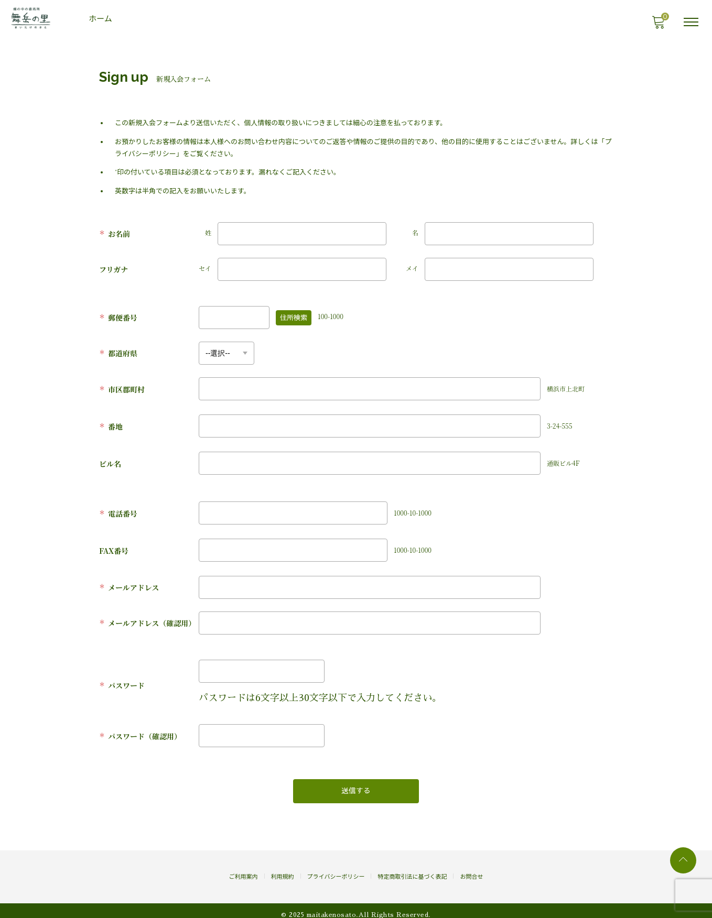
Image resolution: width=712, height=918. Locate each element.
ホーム (101, 19)
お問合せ (471, 868)
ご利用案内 (243, 868)
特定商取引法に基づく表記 (412, 868)
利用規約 (282, 868)
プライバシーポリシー (336, 868)
